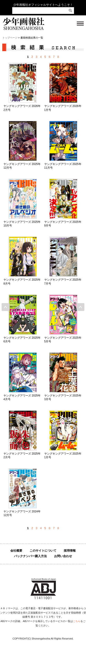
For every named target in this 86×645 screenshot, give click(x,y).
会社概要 (16, 550)
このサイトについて (43, 550)
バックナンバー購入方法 (30, 556)
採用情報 (70, 550)
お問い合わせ (63, 556)
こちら (76, 621)
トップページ (9, 37)
